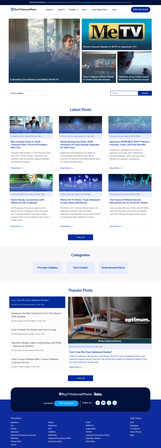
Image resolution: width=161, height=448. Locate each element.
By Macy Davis (74, 347)
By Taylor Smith (65, 136)
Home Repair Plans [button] (99, 9)
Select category (17, 93)
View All (80, 237)
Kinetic (14, 428)
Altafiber (52, 432)
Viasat (13, 444)
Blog (114, 9)
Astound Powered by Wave (97, 435)
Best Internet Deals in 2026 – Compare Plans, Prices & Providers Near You (29, 144)
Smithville (52, 435)
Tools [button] (84, 9)
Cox (12, 425)
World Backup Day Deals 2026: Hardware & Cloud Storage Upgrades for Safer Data (79, 144)
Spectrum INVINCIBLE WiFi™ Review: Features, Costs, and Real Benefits (130, 143)
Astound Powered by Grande (23, 435)
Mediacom (52, 425)
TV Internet (135, 428)
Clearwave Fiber (55, 441)
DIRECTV (90, 425)
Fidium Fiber (16, 441)
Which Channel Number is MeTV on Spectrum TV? (109, 46)
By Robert (14, 136)
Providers (73, 9)
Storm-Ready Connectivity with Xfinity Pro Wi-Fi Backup (27, 201)
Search (145, 93)
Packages (134, 425)
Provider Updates (25, 136)
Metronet (14, 438)
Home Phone (135, 432)
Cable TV (61, 9)
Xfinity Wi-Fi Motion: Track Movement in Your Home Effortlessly (80, 201)
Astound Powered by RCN (59, 438)
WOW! (89, 432)
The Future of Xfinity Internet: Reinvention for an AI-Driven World (128, 201)
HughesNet (90, 428)
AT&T (88, 422)
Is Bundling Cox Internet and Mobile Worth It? (34, 79)
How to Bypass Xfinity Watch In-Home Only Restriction (98, 78)
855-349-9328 (140, 9)
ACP (132, 422)
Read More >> (17, 168)
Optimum (15, 432)
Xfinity (51, 422)
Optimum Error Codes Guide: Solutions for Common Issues (134, 78)
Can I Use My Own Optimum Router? (90, 352)
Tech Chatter (80, 267)
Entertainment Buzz (113, 267)
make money (87, 2)
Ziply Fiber (90, 441)
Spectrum (15, 422)
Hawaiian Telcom (93, 438)
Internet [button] (49, 9)
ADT (50, 428)
